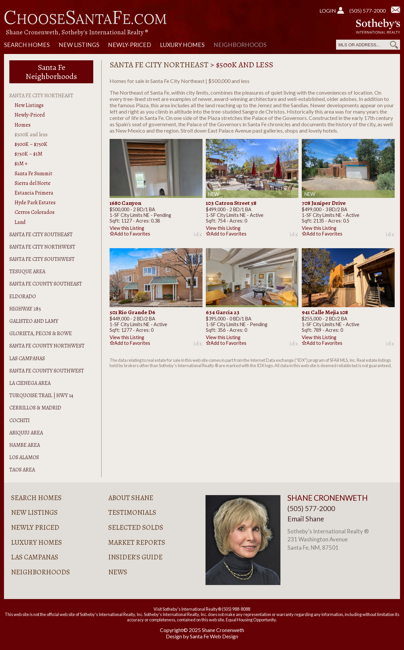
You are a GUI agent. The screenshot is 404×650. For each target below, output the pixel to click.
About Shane (130, 497)
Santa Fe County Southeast (45, 284)
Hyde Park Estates (35, 202)
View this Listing (127, 228)
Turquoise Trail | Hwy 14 (41, 395)
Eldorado (22, 296)
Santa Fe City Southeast (41, 234)
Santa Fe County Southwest (46, 370)
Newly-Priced (129, 44)
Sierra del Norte (33, 183)
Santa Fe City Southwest (42, 259)
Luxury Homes (182, 44)
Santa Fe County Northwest (47, 345)
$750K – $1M (28, 154)
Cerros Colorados (35, 212)
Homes (23, 125)
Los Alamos (24, 457)
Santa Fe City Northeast (41, 95)
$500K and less (31, 134)
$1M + (21, 163)
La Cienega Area (30, 383)
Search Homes (27, 44)
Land (20, 222)
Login (331, 10)
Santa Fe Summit (33, 173)
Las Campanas (27, 358)
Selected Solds (135, 527)
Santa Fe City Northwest (42, 247)
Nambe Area (24, 445)
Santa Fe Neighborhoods (51, 72)
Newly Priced (35, 527)
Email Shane (305, 518)
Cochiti (19, 420)
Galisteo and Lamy (33, 321)
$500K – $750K (31, 144)
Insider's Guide (135, 557)
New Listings (79, 44)
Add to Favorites (130, 234)
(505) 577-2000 (367, 10)
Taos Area (22, 469)
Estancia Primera (34, 193)
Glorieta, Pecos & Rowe (40, 333)
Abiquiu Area (26, 432)
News (117, 572)
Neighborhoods (239, 44)
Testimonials (132, 512)
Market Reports (136, 542)
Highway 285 (25, 309)
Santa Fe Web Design (214, 636)
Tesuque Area (27, 271)
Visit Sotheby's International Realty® (187, 609)
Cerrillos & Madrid (35, 407)
